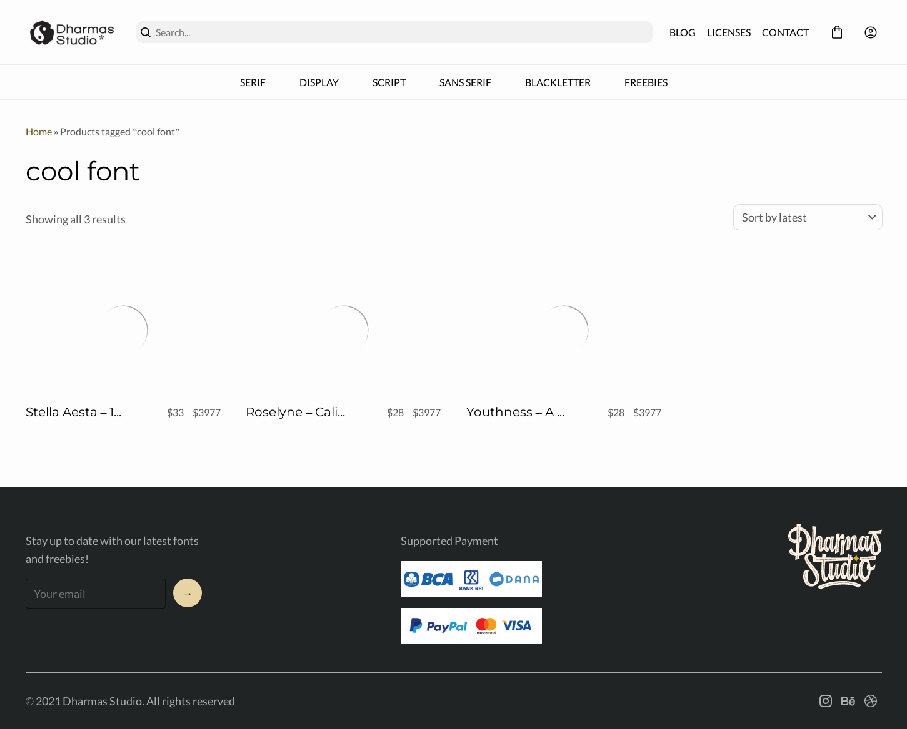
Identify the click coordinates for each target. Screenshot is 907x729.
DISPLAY (319, 82)
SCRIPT (389, 82)
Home (39, 131)
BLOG (682, 32)
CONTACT (785, 32)
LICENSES (729, 32)
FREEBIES (646, 82)
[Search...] (401, 32)
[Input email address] (96, 594)
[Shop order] (808, 217)
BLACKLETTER (558, 82)
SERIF (253, 82)
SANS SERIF (465, 82)
